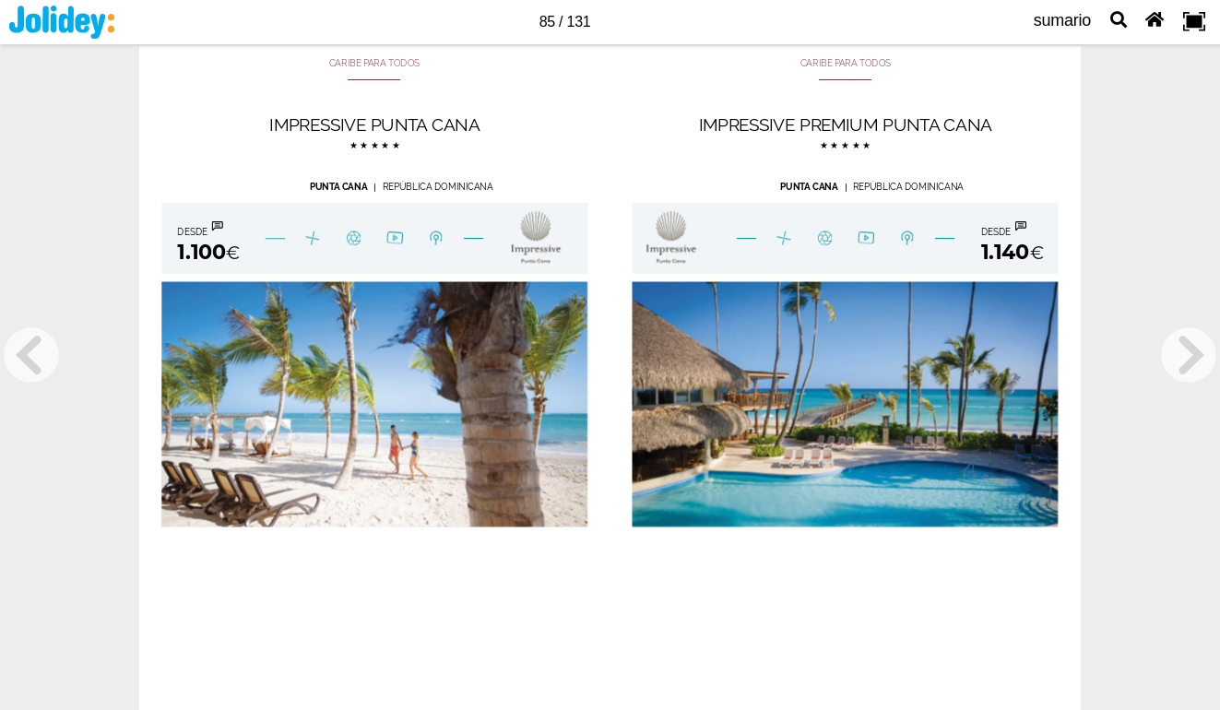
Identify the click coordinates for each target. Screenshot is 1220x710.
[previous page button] (31, 355)
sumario (1062, 20)
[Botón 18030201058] (1010, 237)
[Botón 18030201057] (906, 238)
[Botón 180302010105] (436, 238)
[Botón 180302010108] (312, 238)
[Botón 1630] (865, 238)
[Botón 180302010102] (532, 238)
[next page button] (1188, 355)
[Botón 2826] (395, 238)
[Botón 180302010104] (354, 238)
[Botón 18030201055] (825, 238)
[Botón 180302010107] (206, 238)
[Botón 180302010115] (783, 238)
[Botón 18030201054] (668, 238)
